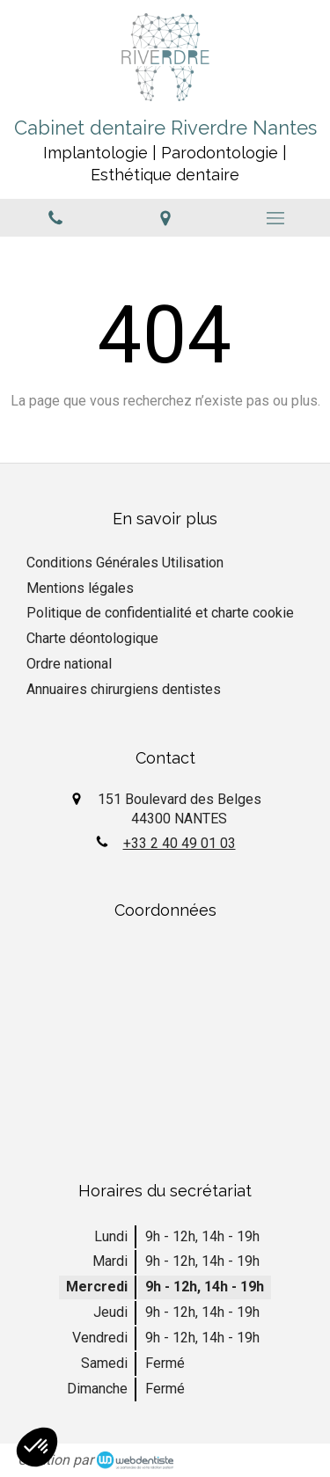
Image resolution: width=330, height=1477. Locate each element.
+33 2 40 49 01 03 (179, 843)
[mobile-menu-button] (275, 218)
